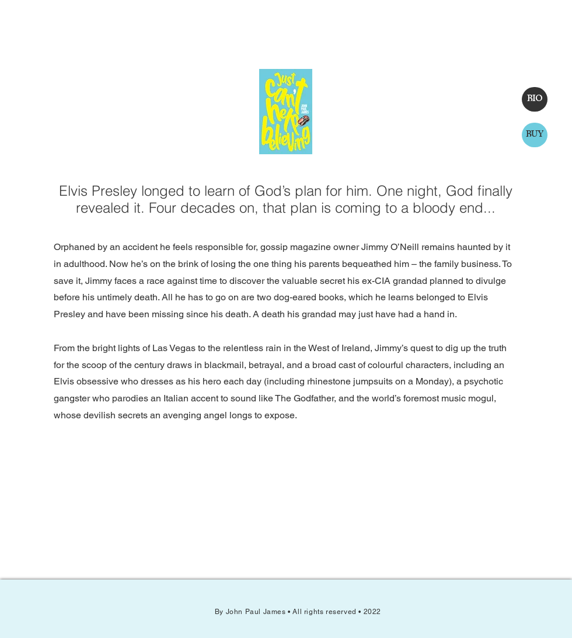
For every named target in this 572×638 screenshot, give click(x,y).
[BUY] (534, 135)
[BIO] (534, 99)
